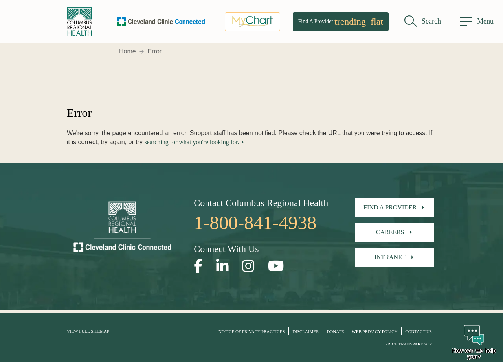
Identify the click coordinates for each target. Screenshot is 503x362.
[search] (422, 21)
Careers (390, 232)
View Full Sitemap (88, 331)
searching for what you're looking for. (191, 142)
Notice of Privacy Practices (251, 331)
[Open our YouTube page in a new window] (276, 266)
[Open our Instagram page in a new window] (248, 266)
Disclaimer (305, 331)
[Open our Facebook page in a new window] (198, 266)
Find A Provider (340, 22)
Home (127, 51)
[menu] (476, 21)
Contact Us (418, 331)
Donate (335, 331)
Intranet (390, 257)
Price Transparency (408, 344)
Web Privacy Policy (374, 331)
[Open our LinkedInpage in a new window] (222, 266)
